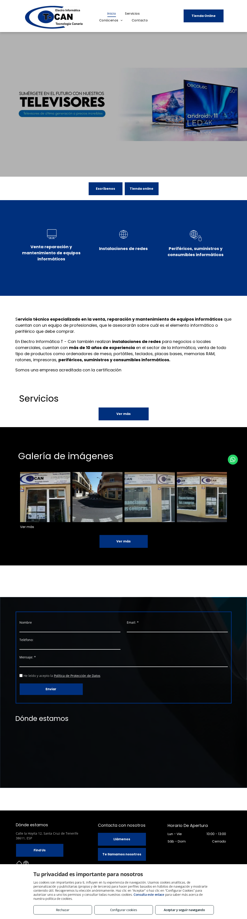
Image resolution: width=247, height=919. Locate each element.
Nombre (25, 622)
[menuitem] (112, 13)
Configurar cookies (123, 910)
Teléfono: (26, 640)
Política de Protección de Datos (77, 676)
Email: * (133, 622)
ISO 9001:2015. (135, 370)
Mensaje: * (27, 657)
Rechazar (62, 910)
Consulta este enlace (149, 894)
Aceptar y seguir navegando (184, 910)
